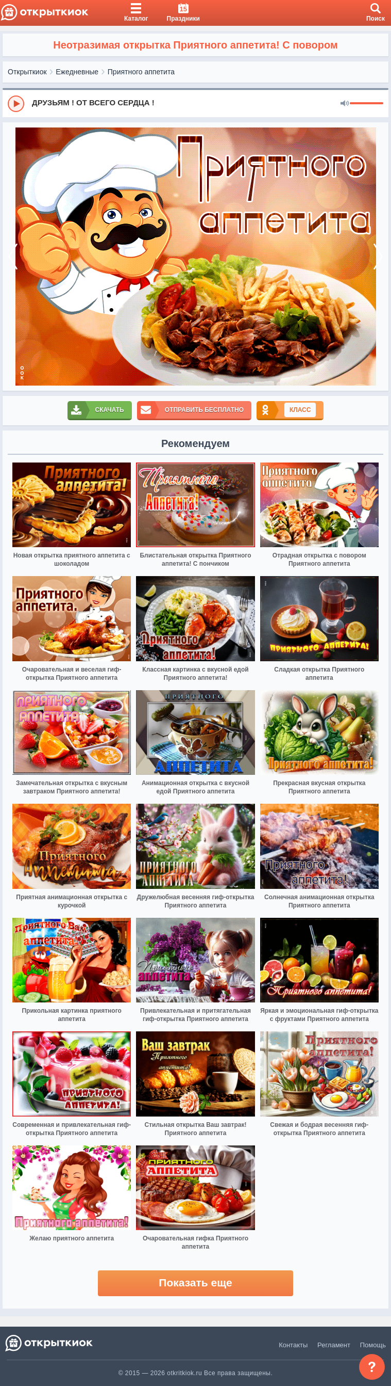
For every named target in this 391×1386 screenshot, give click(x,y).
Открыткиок (27, 72)
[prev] (13, 257)
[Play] (16, 103)
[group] (195, 103)
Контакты (293, 1345)
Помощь (373, 1345)
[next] (378, 257)
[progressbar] (366, 103)
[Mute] (344, 104)
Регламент (333, 1345)
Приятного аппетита (141, 72)
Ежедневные (77, 72)
